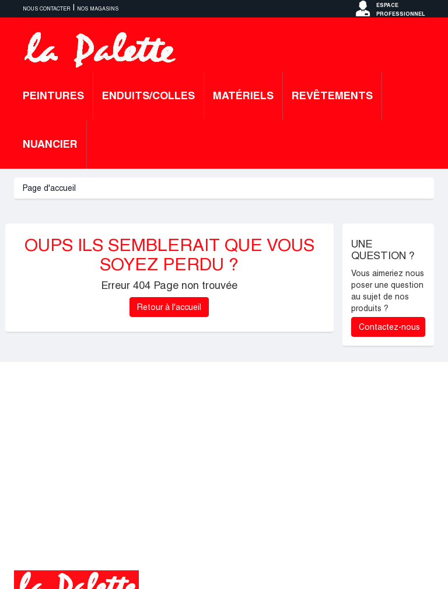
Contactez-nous (389, 327)
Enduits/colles (148, 95)
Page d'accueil (49, 188)
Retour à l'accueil (169, 307)
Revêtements (332, 95)
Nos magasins (97, 9)
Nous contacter (47, 9)
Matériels (243, 95)
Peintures (53, 95)
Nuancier (50, 144)
